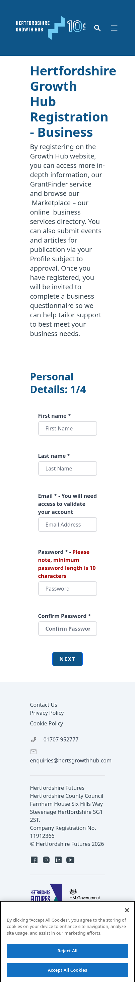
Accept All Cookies (67, 973)
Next (67, 659)
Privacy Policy (47, 712)
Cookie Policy (46, 723)
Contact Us (43, 704)
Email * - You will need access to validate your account (67, 504)
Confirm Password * (64, 616)
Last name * (54, 455)
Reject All (68, 953)
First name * (54, 415)
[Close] (127, 912)
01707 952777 (54, 739)
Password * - (67, 564)
